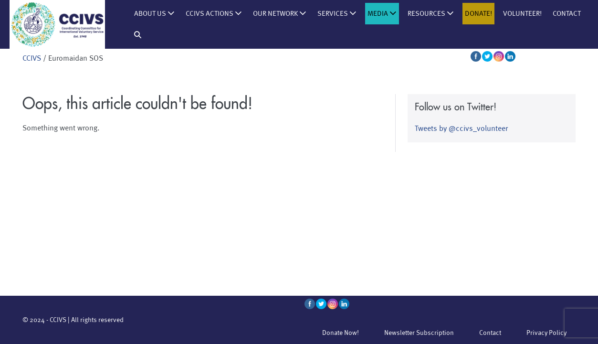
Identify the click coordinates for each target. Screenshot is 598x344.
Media (382, 13)
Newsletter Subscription (419, 333)
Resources (431, 13)
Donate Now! (340, 333)
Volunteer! (522, 13)
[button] (138, 35)
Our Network (279, 13)
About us (154, 13)
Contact (567, 13)
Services (337, 13)
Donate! (478, 13)
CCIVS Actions (214, 13)
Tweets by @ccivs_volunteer (461, 128)
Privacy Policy (546, 333)
